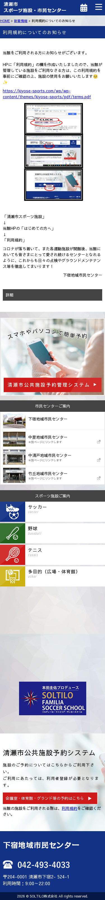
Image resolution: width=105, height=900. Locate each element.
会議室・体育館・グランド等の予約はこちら (45, 798)
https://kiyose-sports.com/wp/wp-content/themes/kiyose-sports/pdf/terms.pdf (47, 93)
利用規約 (69, 808)
